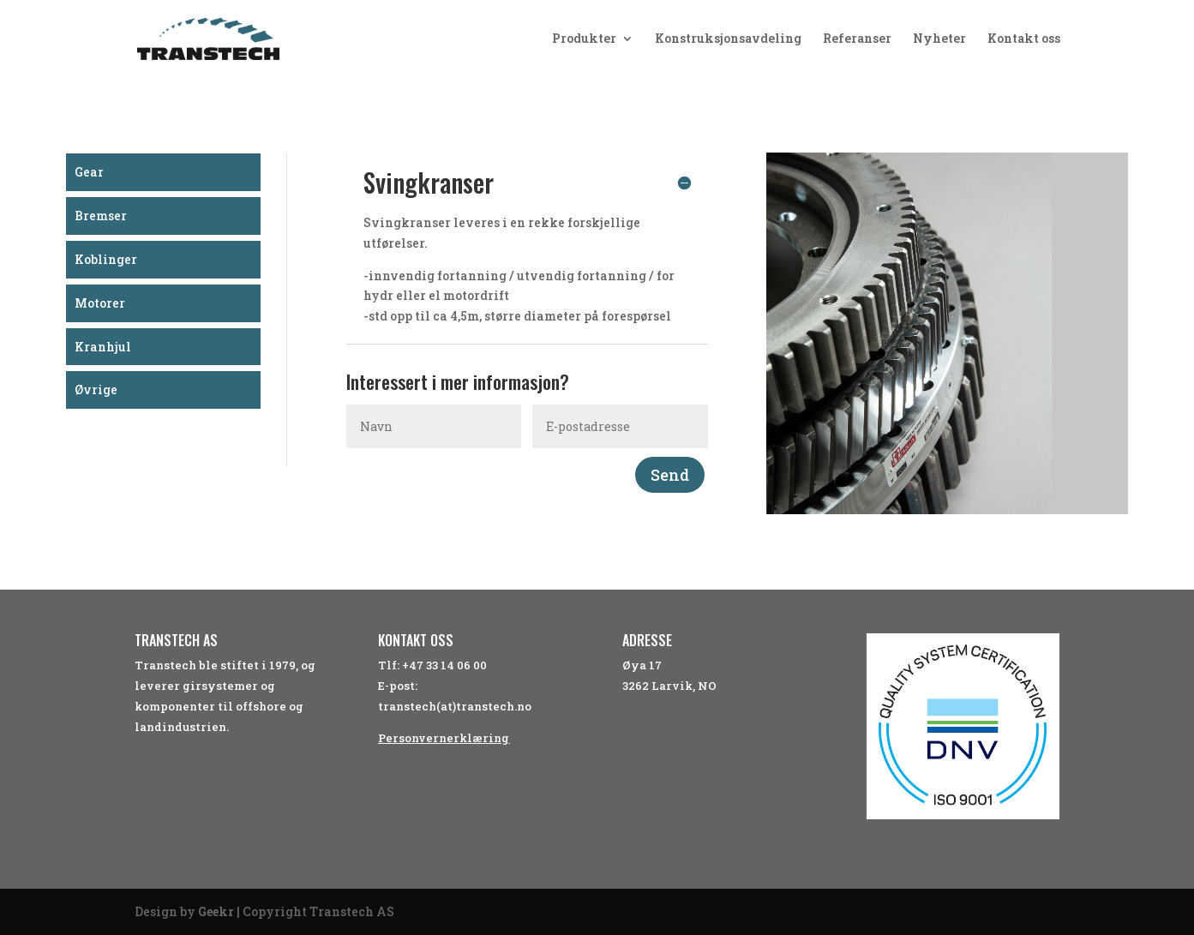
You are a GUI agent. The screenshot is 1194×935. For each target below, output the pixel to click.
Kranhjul (103, 347)
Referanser (857, 39)
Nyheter (939, 39)
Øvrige (96, 389)
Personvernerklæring (443, 738)
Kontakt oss (1023, 39)
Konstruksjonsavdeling (728, 39)
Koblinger (106, 259)
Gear (89, 172)
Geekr (216, 911)
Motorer (100, 303)
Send (670, 475)
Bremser (101, 215)
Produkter (584, 39)
